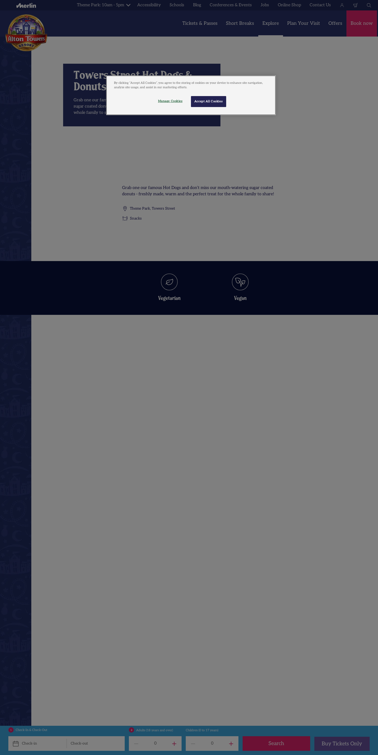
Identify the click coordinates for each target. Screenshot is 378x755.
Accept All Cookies (208, 101)
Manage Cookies (170, 101)
